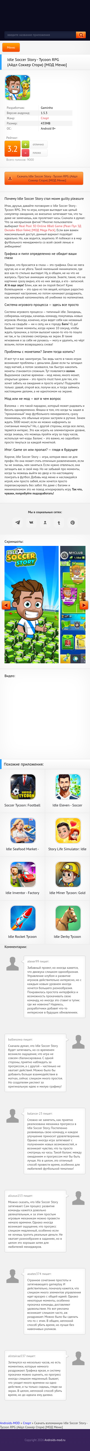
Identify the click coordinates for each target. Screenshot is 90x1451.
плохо (31, 153)
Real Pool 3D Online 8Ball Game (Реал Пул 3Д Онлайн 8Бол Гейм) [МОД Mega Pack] (43, 228)
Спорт (45, 118)
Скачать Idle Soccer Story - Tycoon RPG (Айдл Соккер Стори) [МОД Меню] (47, 178)
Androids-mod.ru (54, 1440)
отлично (33, 144)
